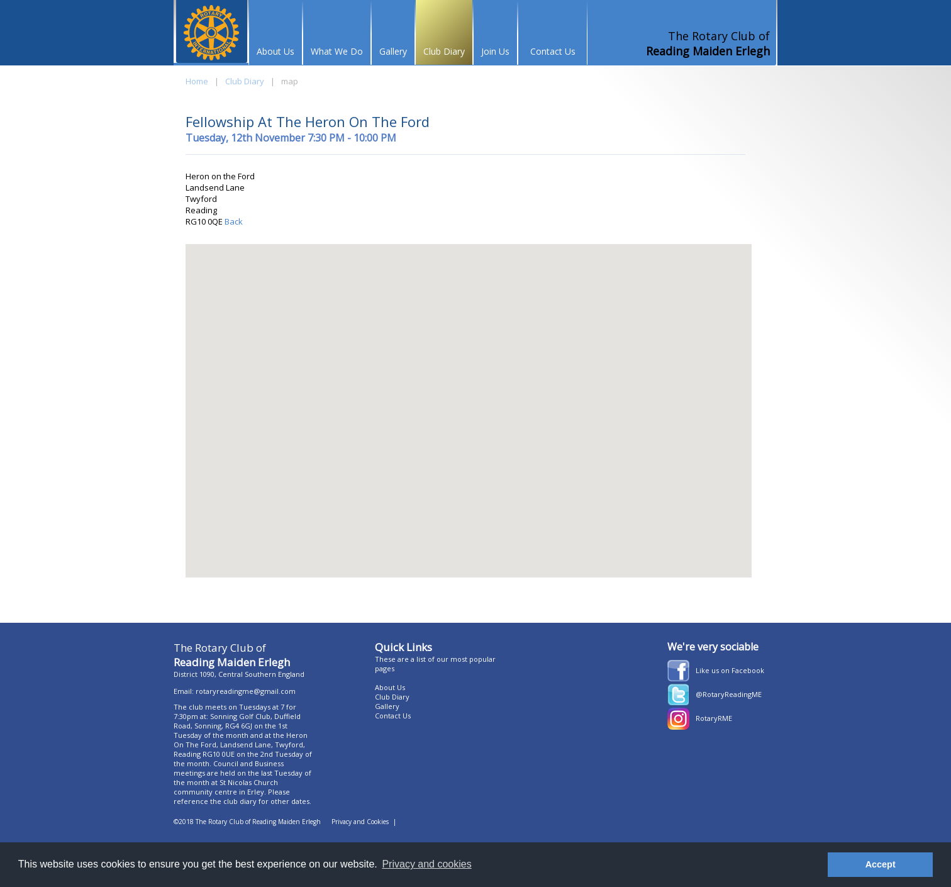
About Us (275, 51)
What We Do (337, 51)
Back (233, 221)
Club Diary (444, 51)
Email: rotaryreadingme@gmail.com (235, 691)
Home (197, 81)
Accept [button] (880, 864)
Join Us (495, 51)
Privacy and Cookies (360, 821)
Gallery (393, 51)
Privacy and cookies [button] (426, 864)
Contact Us (553, 51)
